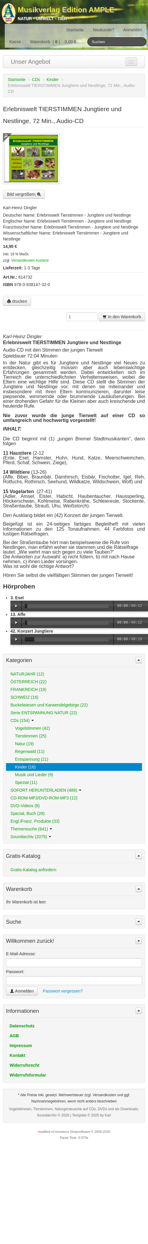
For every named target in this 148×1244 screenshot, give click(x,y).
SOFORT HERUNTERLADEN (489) (45, 790)
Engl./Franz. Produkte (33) (34, 821)
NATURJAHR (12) (27, 674)
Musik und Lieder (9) (34, 774)
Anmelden (132, 29)
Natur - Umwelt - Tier (42, 18)
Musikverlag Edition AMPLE (66, 10)
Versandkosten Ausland (29, 260)
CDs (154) (22, 720)
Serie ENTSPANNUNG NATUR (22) (43, 712)
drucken (17, 301)
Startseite (75, 29)
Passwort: (15, 971)
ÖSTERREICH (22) (28, 681)
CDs (36, 79)
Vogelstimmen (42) (32, 728)
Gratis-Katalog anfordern (33, 869)
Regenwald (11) (30, 751)
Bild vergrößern (24, 194)
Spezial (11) (26, 782)
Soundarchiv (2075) (30, 836)
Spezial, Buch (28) (27, 813)
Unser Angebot (30, 61)
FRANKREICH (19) (28, 689)
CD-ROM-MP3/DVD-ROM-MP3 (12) (43, 798)
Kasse (15, 41)
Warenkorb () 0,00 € (56, 41)
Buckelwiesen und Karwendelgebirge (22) (49, 705)
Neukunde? (103, 29)
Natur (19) (24, 743)
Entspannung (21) (31, 759)
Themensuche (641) (31, 829)
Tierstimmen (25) (30, 736)
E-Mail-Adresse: (21, 953)
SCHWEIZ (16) (24, 697)
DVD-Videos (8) (25, 805)
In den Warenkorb (122, 316)
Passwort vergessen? (63, 991)
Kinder (53, 79)
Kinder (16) (25, 767)
